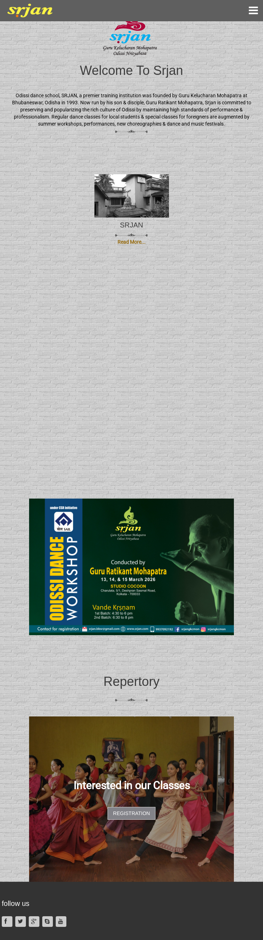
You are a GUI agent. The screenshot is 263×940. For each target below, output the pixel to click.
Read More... (131, 242)
